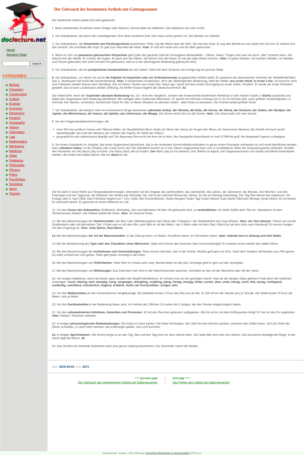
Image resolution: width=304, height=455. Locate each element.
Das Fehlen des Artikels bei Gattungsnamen (201, 382)
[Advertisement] (175, 174)
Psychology (17, 179)
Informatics (17, 132)
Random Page (17, 54)
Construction (18, 94)
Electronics (17, 113)
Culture (14, 99)
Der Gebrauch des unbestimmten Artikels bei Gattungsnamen (117, 382)
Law (12, 137)
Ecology (14, 104)
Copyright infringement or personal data (167, 453)
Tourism (14, 193)
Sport (13, 189)
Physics (14, 170)
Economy (15, 108)
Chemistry (16, 89)
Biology (14, 85)
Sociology (16, 184)
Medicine (15, 151)
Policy (13, 174)
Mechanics (16, 146)
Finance (14, 118)
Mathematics (18, 141)
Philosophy (17, 165)
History (14, 127)
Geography (17, 122)
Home (11, 50)
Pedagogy (16, 160)
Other (13, 156)
